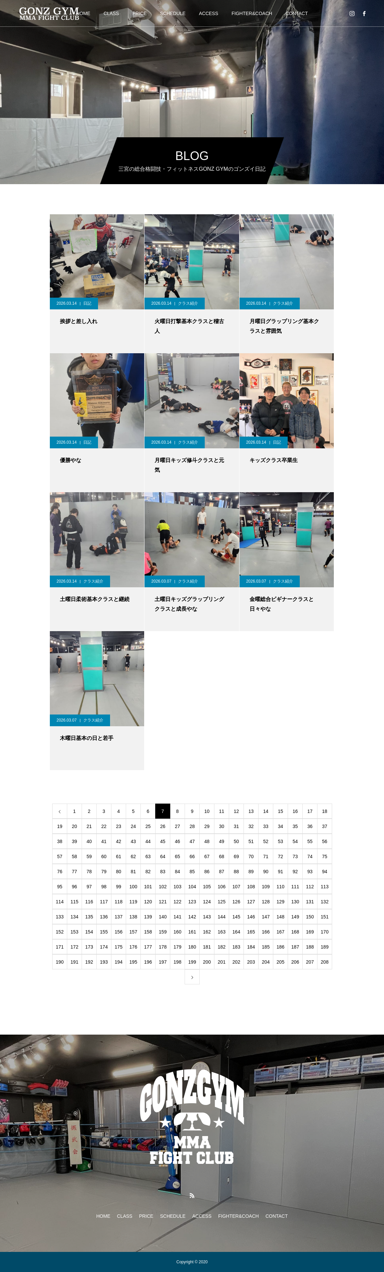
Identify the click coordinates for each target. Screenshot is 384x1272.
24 (133, 826)
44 (148, 841)
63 (148, 856)
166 (266, 931)
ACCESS (208, 13)
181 (207, 947)
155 (104, 931)
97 (89, 886)
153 (74, 931)
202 (236, 962)
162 (207, 931)
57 (60, 856)
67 (207, 856)
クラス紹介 (188, 303)
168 (295, 931)
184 (251, 947)
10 (207, 811)
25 (148, 826)
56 (324, 841)
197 (163, 962)
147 (266, 916)
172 (74, 947)
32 (251, 826)
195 (133, 962)
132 (324, 901)
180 (192, 947)
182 (221, 947)
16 (295, 811)
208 (324, 962)
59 (89, 856)
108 (251, 886)
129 (280, 901)
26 (163, 826)
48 (207, 841)
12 (236, 811)
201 (221, 962)
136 (104, 916)
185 (266, 947)
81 (133, 871)
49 (221, 841)
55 (310, 841)
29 (207, 826)
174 (104, 947)
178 (163, 947)
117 (104, 901)
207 (310, 962)
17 (310, 811)
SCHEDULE (172, 13)
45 (163, 841)
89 (251, 871)
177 (148, 947)
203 (251, 962)
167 (280, 931)
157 (133, 931)
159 (163, 931)
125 (221, 901)
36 (310, 826)
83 (163, 871)
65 (177, 856)
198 (177, 962)
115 (74, 901)
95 (60, 886)
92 (295, 871)
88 (236, 871)
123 (192, 901)
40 (89, 841)
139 (148, 916)
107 (236, 886)
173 (89, 947)
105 (207, 886)
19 (60, 826)
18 (324, 811)
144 (221, 916)
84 (177, 871)
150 (310, 916)
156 (118, 931)
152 (60, 931)
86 (207, 871)
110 (280, 886)
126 (236, 901)
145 (236, 916)
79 (104, 871)
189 (324, 947)
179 (177, 947)
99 (118, 886)
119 (133, 901)
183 (236, 947)
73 (295, 856)
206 (295, 962)
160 (177, 931)
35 (295, 826)
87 (221, 871)
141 (177, 916)
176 (133, 947)
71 (266, 856)
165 (251, 931)
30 (221, 826)
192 (89, 962)
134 (74, 916)
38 (60, 841)
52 (266, 841)
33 (266, 826)
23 (118, 826)
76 (60, 871)
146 (251, 916)
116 (89, 901)
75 (324, 856)
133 (60, 916)
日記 (87, 303)
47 (192, 841)
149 (295, 916)
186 (280, 947)
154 (89, 931)
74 (310, 856)
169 (310, 931)
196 (148, 962)
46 (177, 841)
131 (310, 901)
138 (133, 916)
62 (133, 856)
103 (177, 886)
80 (118, 871)
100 (133, 886)
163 (221, 931)
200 (207, 962)
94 (324, 871)
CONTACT (297, 13)
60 (104, 856)
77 (74, 871)
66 (192, 856)
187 (295, 947)
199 (192, 962)
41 (104, 841)
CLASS (111, 13)
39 (74, 841)
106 (221, 886)
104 (192, 886)
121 (163, 901)
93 (310, 871)
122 (177, 901)
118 (118, 901)
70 (251, 856)
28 (192, 826)
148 (280, 916)
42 (118, 841)
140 (163, 916)
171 (60, 947)
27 (177, 826)
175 (118, 947)
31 (236, 826)
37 (324, 826)
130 (295, 901)
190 (60, 962)
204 (266, 962)
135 (89, 916)
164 (236, 931)
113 (324, 886)
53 (280, 841)
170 (324, 931)
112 (310, 886)
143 (207, 916)
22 (104, 826)
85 (192, 871)
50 (236, 841)
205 (280, 962)
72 (280, 856)
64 (163, 856)
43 (133, 841)
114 (60, 901)
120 (148, 901)
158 (148, 931)
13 (251, 811)
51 (251, 841)
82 (148, 871)
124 (207, 901)
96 (74, 886)
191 (74, 962)
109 (266, 886)
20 (74, 826)
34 (280, 826)
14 (266, 811)
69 (236, 856)
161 (192, 931)
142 (192, 916)
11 (221, 811)
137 (118, 916)
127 (251, 901)
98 (104, 886)
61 (118, 856)
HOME (103, 1216)
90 (266, 871)
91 (280, 871)
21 (89, 826)
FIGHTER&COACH (251, 13)
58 (74, 856)
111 (295, 886)
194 (118, 962)
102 (163, 886)
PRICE (139, 13)
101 (148, 886)
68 (221, 856)
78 (89, 871)
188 (310, 947)
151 (324, 916)
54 (295, 841)
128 (266, 901)
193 (104, 962)
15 (280, 811)
